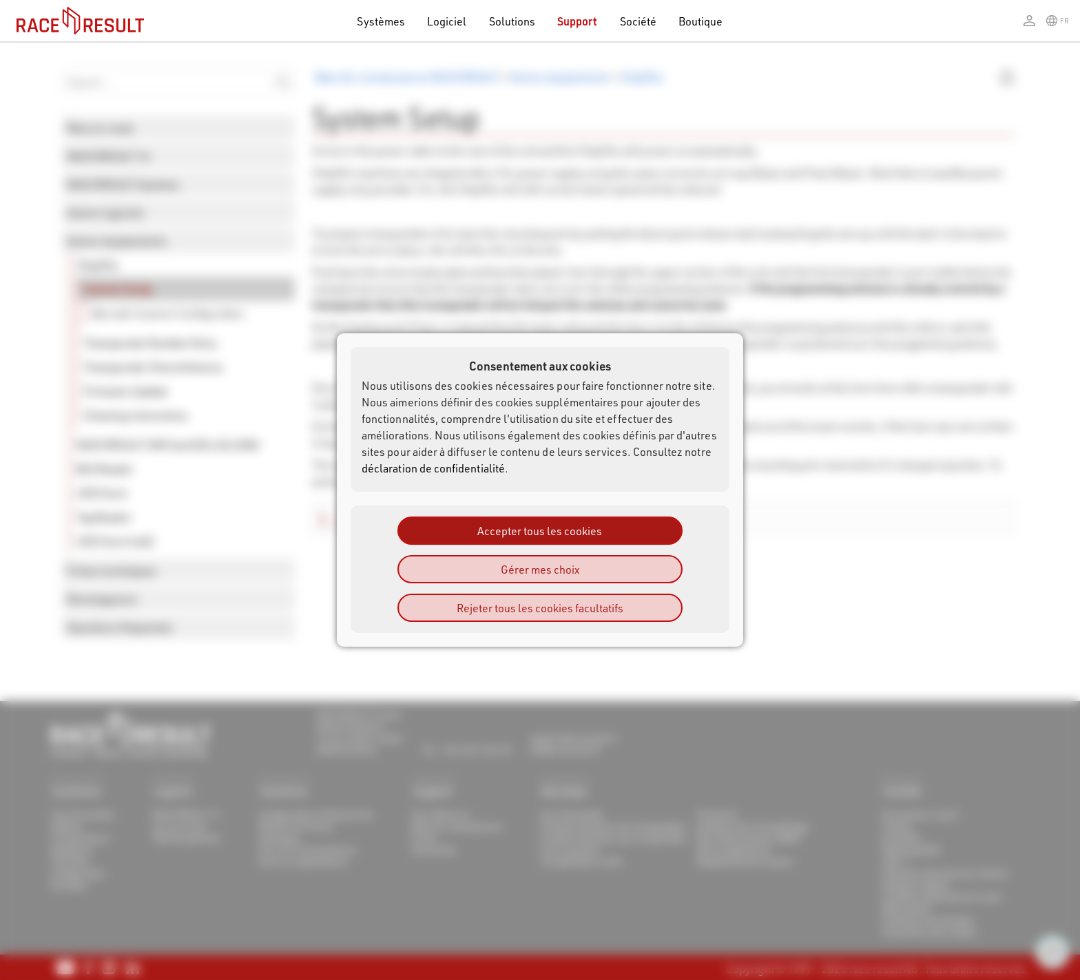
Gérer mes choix (540, 569)
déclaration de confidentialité (433, 468)
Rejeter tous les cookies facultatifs (540, 608)
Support (577, 21)
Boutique (700, 21)
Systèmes (381, 21)
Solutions (512, 21)
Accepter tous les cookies (539, 530)
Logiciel (447, 21)
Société (638, 21)
